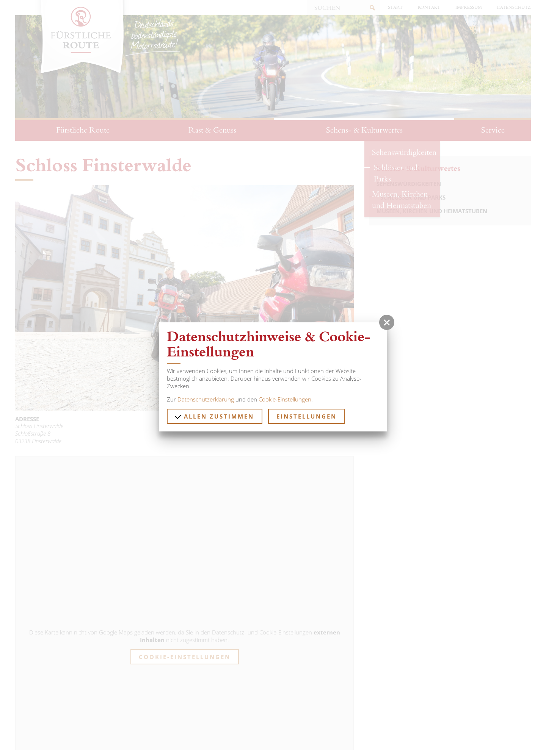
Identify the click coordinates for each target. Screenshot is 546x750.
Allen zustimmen (214, 416)
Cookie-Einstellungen (285, 399)
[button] (386, 322)
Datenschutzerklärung (205, 399)
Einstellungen (306, 416)
